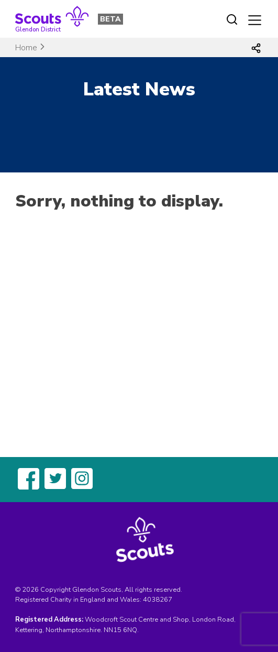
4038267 (157, 599)
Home (26, 47)
